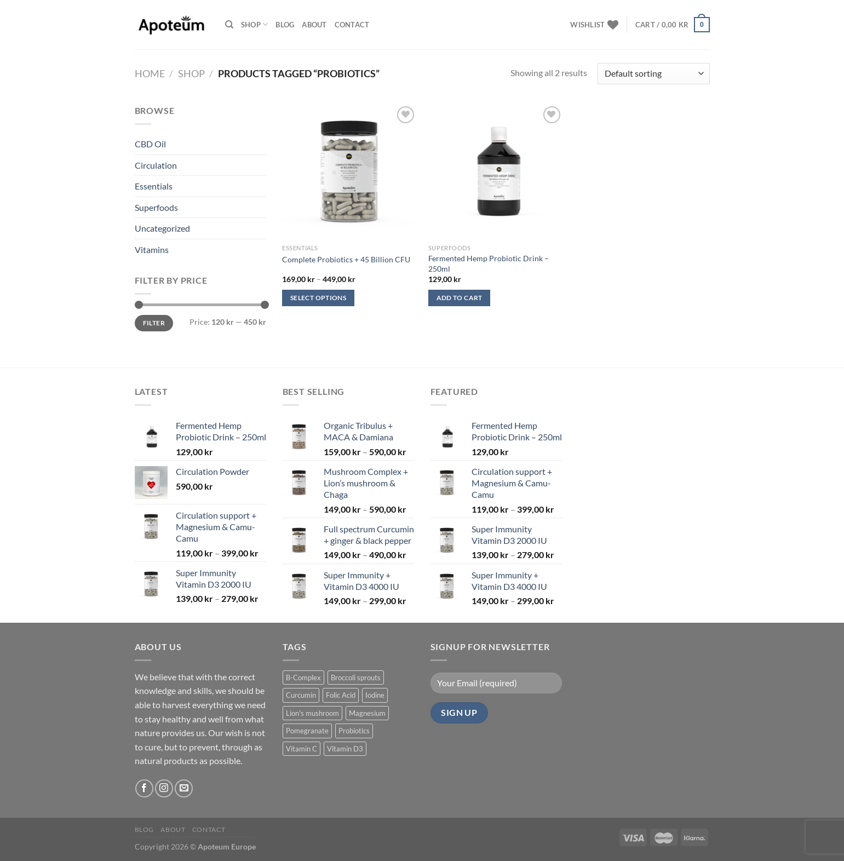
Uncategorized (162, 228)
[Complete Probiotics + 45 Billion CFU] (349, 171)
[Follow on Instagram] (164, 788)
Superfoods (156, 207)
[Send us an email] (184, 788)
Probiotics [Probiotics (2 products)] (354, 730)
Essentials (154, 186)
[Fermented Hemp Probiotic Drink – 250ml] (496, 171)
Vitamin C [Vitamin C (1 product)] (301, 748)
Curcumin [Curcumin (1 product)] (301, 695)
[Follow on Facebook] (144, 788)
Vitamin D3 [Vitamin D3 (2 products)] (345, 748)
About (314, 24)
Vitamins (152, 249)
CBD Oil (150, 144)
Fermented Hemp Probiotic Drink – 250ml (488, 263)
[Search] (229, 24)
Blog (284, 24)
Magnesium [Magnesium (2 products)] (367, 713)
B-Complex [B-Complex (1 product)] (303, 677)
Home (150, 73)
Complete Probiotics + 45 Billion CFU (346, 259)
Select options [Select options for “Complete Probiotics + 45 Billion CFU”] (318, 297)
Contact (352, 24)
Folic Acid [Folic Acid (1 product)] (340, 695)
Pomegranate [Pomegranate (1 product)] (307, 730)
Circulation (156, 165)
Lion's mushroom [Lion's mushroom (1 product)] (312, 713)
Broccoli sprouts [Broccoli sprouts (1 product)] (356, 677)
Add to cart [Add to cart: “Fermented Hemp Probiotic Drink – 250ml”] (460, 297)
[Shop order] (653, 73)
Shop (254, 24)
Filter (154, 323)
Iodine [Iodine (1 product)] (374, 695)
